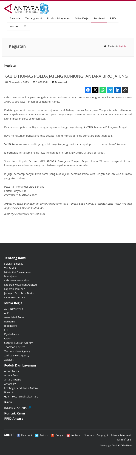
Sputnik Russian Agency (18, 342)
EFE (6, 330)
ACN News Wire (13, 308)
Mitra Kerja (81, 18)
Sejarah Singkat (13, 263)
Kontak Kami (14, 413)
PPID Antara (13, 418)
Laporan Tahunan (14, 289)
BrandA (8, 392)
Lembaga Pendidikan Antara (21, 388)
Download (59, 82)
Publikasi (99, 18)
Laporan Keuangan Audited (20, 284)
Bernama (9, 321)
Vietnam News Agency (17, 351)
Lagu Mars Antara (14, 297)
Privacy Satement (120, 435)
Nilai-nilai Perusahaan (17, 272)
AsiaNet (8, 359)
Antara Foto (11, 375)
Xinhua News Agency (16, 355)
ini (40, 208)
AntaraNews (11, 371)
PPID (113, 18)
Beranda (15, 18)
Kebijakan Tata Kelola (17, 280)
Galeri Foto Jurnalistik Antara (21, 396)
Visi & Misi (10, 268)
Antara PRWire (12, 379)
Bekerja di (15, 407)
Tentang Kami (33, 18)
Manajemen (11, 276)
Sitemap (89, 435)
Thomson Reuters (14, 347)
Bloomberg (10, 325)
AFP (6, 313)
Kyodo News (11, 334)
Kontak (14, 26)
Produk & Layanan (58, 18)
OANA (7, 338)
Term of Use (124, 439)
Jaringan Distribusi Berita (19, 293)
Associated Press (14, 317)
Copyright (102, 435)
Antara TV (10, 383)
